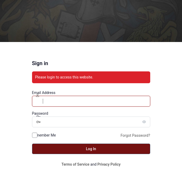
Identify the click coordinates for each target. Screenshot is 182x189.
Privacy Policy (109, 164)
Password (40, 113)
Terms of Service (75, 164)
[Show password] (145, 122)
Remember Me (44, 135)
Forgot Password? (135, 135)
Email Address (44, 93)
